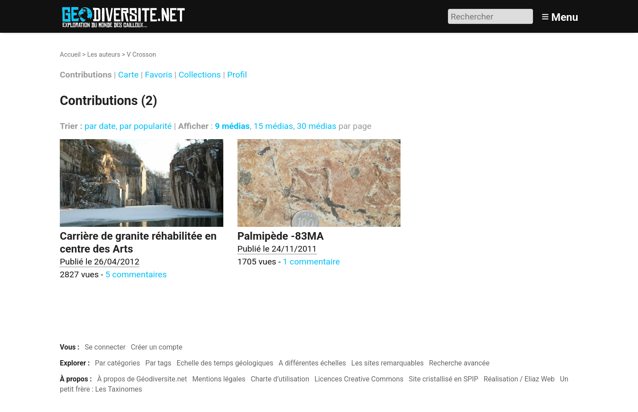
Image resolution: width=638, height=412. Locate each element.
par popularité (145, 126)
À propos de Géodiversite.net (142, 379)
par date (100, 126)
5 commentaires (136, 274)
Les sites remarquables (387, 363)
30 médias (316, 126)
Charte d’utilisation (280, 379)
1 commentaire (311, 262)
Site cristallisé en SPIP (443, 379)
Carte (128, 75)
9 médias (232, 126)
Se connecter (105, 347)
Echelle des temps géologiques (225, 363)
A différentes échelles (312, 363)
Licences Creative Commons (359, 379)
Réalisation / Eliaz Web (519, 379)
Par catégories (117, 363)
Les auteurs (104, 54)
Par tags (158, 363)
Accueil (70, 54)
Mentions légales (218, 379)
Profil (237, 75)
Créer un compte (157, 347)
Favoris (158, 75)
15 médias (273, 126)
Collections (200, 75)
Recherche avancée (459, 363)
